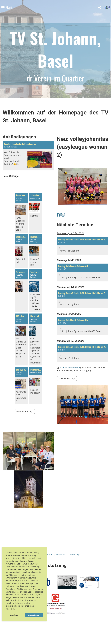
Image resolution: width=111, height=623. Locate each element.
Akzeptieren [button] (33, 615)
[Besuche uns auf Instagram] (63, 214)
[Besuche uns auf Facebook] (58, 214)
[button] (82, 246)
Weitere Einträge (24, 411)
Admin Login (75, 554)
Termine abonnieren (69, 367)
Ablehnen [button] (14, 615)
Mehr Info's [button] (11, 609)
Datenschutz (61, 554)
